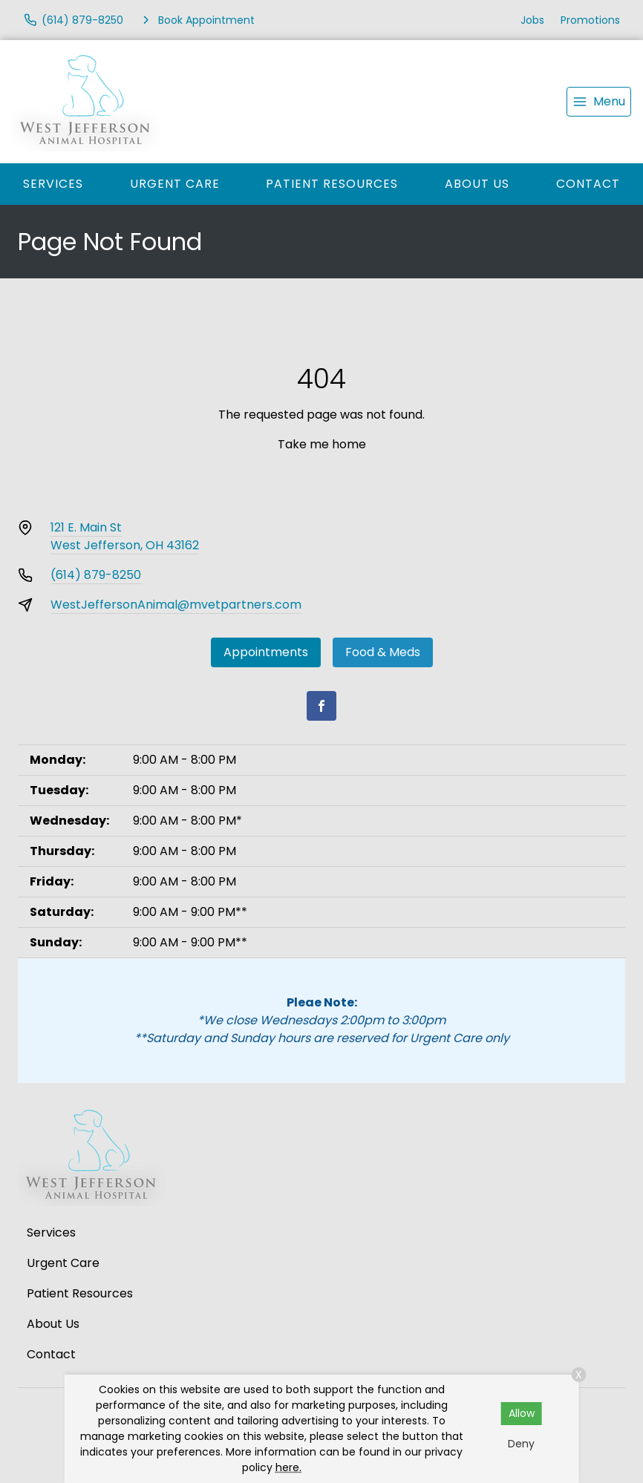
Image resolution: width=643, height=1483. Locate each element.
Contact (588, 183)
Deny (521, 1443)
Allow (522, 1413)
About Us (477, 183)
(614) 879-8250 (95, 574)
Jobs (532, 20)
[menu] (599, 102)
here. (288, 1467)
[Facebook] (321, 706)
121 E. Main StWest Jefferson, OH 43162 (124, 536)
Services (53, 183)
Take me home (322, 444)
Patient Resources (332, 183)
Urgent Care (175, 183)
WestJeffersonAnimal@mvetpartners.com (175, 604)
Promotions (590, 20)
